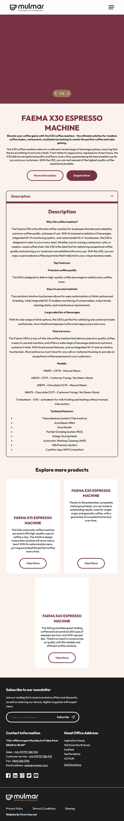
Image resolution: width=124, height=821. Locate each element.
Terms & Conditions (43, 808)
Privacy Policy (14, 808)
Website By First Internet (21, 814)
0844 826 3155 (20, 760)
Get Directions (72, 764)
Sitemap (70, 808)
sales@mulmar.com (36, 765)
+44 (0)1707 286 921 (40, 756)
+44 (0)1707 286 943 (26, 751)
